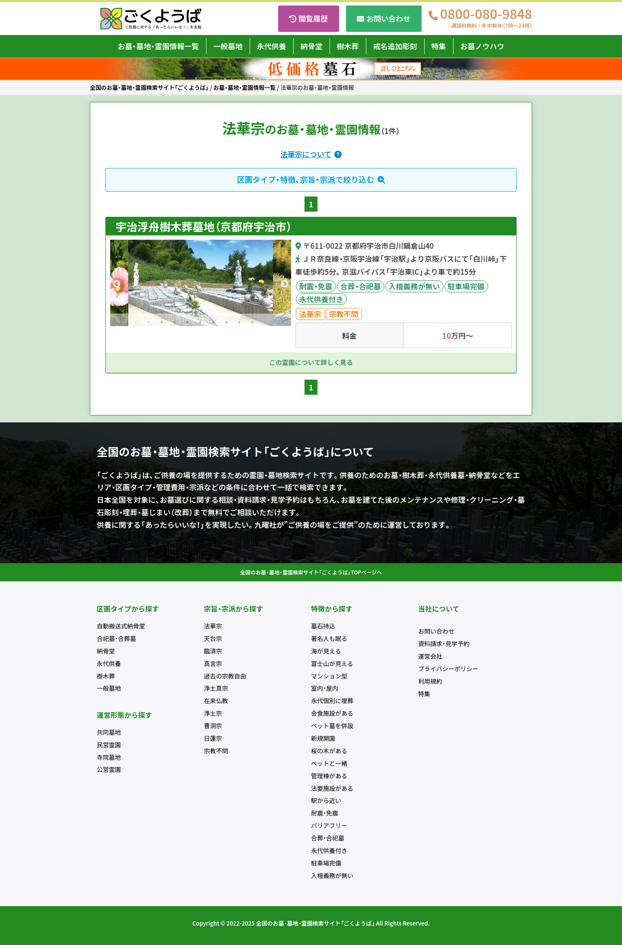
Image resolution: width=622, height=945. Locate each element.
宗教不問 (344, 313)
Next (284, 284)
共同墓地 (109, 732)
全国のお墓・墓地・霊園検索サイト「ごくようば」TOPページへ (311, 572)
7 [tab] (226, 322)
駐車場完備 (466, 286)
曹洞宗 (213, 725)
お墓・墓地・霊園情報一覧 (158, 46)
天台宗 (213, 638)
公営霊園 (109, 769)
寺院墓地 (109, 757)
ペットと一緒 (329, 763)
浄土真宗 (216, 688)
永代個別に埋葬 (332, 700)
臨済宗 (213, 651)
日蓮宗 (213, 738)
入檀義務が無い (414, 286)
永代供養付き (321, 299)
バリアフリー (329, 825)
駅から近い (326, 800)
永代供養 (271, 46)
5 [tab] (200, 322)
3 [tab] (174, 322)
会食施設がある (332, 713)
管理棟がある (329, 775)
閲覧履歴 (313, 18)
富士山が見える (332, 663)
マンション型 (329, 676)
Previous (116, 284)
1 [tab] (148, 322)
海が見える (326, 651)
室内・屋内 (324, 688)
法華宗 (310, 313)
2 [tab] (161, 322)
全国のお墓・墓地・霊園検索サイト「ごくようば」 (149, 87)
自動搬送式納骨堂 (121, 626)
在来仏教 (216, 700)
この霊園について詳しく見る (311, 362)
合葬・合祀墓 (360, 286)
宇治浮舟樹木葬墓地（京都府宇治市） (202, 226)
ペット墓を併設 (332, 725)
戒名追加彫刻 (395, 46)
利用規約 (430, 681)
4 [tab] (187, 322)
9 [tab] (252, 322)
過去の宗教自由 (225, 676)
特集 (439, 46)
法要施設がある (332, 788)
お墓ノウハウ (482, 46)
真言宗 (213, 663)
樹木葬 (348, 46)
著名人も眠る (329, 638)
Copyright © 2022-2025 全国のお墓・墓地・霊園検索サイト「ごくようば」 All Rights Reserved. (311, 923)
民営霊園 (109, 744)
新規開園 (323, 738)
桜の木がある (329, 750)
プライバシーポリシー (448, 668)
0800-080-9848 (486, 18)
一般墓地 (228, 46)
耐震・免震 (316, 286)
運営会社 (430, 656)
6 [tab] (213, 322)
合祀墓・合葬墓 (116, 638)
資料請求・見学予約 (444, 643)
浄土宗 (213, 713)
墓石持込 (323, 626)
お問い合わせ (388, 18)
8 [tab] (239, 322)
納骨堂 (312, 46)
